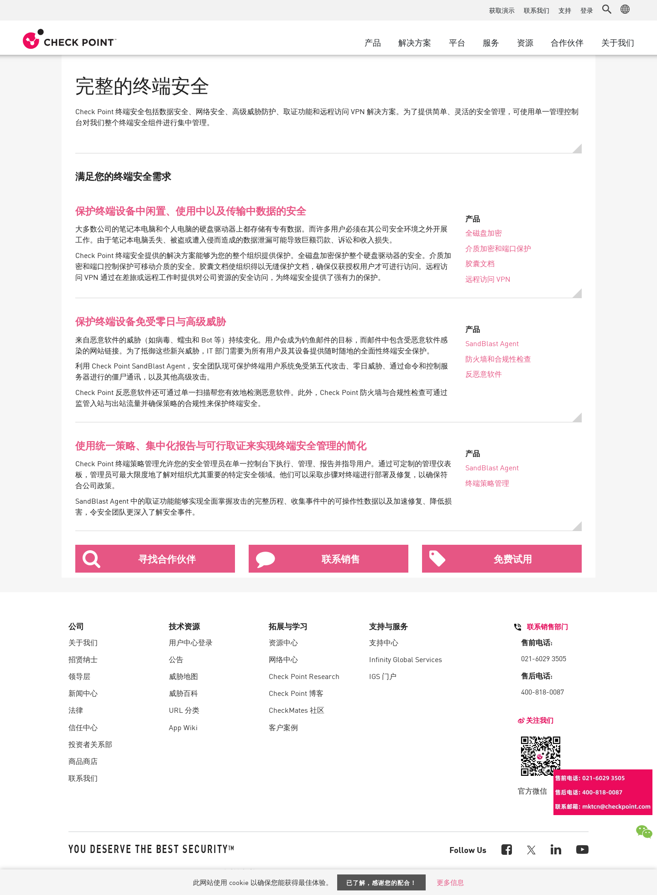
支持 (564, 10)
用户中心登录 (191, 642)
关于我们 (83, 642)
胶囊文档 (480, 263)
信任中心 (83, 726)
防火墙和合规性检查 (498, 358)
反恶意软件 (483, 373)
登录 (586, 10)
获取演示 (502, 10)
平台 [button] (457, 42)
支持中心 (383, 642)
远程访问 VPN (488, 278)
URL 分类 (184, 709)
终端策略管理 (487, 482)
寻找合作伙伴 (139, 559)
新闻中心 (83, 692)
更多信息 (450, 882)
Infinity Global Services (405, 658)
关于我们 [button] (617, 42)
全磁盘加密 (483, 232)
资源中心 (283, 642)
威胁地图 (183, 675)
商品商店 (83, 760)
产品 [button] (373, 42)
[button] (606, 9)
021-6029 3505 (543, 658)
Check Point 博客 (296, 692)
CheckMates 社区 (296, 709)
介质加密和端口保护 (498, 247)
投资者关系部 (90, 743)
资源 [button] (525, 42)
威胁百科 (183, 692)
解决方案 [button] (414, 42)
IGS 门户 (382, 675)
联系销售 (308, 559)
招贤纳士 (83, 658)
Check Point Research (304, 675)
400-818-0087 (542, 691)
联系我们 (536, 10)
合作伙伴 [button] (567, 42)
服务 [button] (491, 42)
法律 (75, 709)
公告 (176, 658)
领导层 (79, 675)
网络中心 (283, 658)
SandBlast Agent (492, 342)
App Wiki (183, 726)
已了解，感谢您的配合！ (381, 882)
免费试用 (480, 559)
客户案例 (283, 726)
